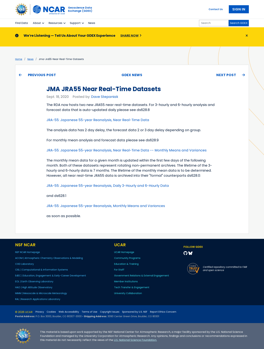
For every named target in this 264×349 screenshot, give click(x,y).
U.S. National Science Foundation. (135, 340)
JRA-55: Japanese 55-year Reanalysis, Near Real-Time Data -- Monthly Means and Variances (126, 150)
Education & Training (126, 264)
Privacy (40, 311)
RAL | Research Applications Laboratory (37, 299)
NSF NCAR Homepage (27, 252)
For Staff (119, 269)
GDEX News (132, 75)
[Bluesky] (190, 253)
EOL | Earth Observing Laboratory (34, 281)
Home (18, 59)
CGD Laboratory (24, 264)
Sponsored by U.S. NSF (134, 311)
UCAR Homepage (124, 252)
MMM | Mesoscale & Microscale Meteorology (41, 293)
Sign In (238, 9)
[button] (43, 23)
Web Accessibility (69, 311)
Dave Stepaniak (104, 96)
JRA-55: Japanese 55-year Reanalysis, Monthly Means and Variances (105, 205)
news (30, 59)
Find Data (21, 23)
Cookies (51, 311)
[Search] (214, 23)
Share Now (129, 35)
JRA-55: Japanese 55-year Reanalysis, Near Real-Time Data (97, 120)
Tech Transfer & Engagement (131, 287)
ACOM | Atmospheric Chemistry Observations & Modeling (49, 258)
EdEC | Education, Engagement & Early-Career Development (50, 275)
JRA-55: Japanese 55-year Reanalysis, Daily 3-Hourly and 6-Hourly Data (107, 185)
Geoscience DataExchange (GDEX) (80, 9)
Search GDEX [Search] (239, 23)
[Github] (186, 253)
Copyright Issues (109, 311)
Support (75, 23)
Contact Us (216, 9)
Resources (55, 23)
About (37, 23)
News (91, 23)
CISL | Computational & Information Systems (41, 269)
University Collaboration (128, 293)
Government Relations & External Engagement (141, 275)
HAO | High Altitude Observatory (33, 287)
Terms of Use (89, 311)
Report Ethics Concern (163, 311)
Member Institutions (126, 281)
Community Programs (127, 258)
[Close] (246, 35)
